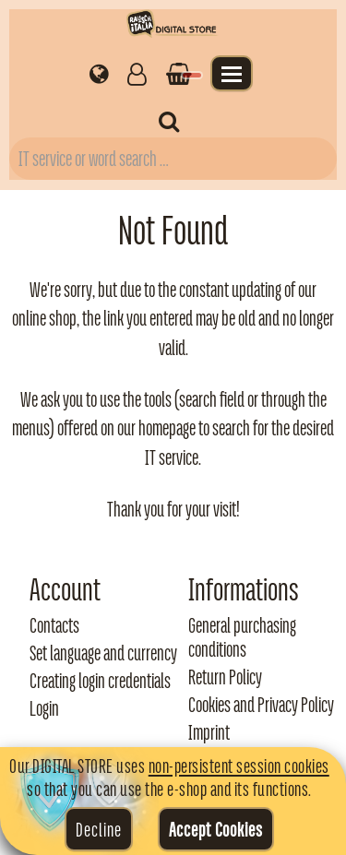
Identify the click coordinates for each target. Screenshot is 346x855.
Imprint (209, 732)
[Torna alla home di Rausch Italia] (173, 26)
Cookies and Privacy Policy (261, 705)
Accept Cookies (216, 829)
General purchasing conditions (242, 637)
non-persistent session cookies (239, 765)
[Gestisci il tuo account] (137, 73)
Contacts (54, 625)
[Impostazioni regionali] (99, 73)
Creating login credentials (100, 681)
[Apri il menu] (231, 73)
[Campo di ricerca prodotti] (173, 158)
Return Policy (225, 677)
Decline (99, 829)
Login (44, 708)
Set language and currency (103, 653)
